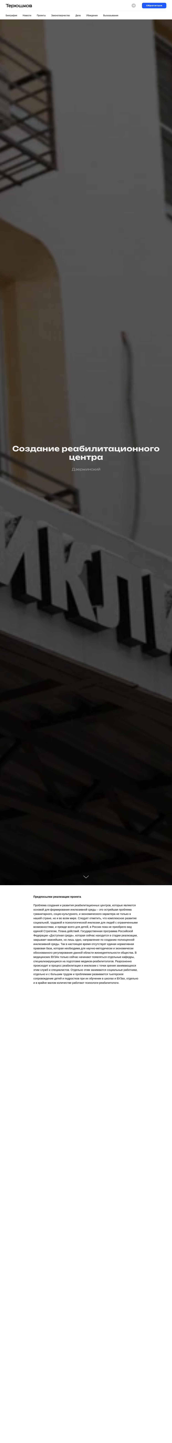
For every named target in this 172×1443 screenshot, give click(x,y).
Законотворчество (60, 15)
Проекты (41, 15)
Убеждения (92, 15)
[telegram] (134, 5)
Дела (78, 15)
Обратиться (154, 5)
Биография (11, 15)
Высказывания (110, 15)
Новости (27, 15)
